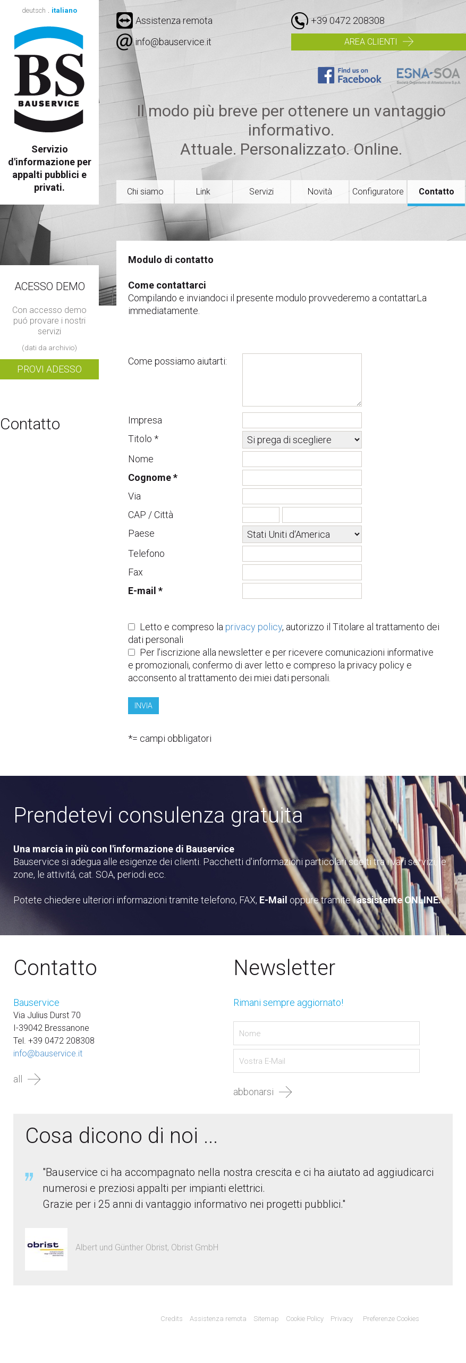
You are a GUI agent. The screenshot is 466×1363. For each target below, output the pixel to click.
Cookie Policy (305, 1319)
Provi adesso (49, 369)
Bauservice (49, 79)
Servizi (261, 192)
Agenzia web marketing (442, 1319)
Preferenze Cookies (391, 1319)
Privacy (342, 1319)
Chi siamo (145, 192)
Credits (171, 1319)
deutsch (34, 10)
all (17, 1079)
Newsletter (284, 968)
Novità (320, 192)
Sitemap (266, 1319)
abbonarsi (253, 1091)
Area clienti (370, 42)
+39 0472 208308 (348, 20)
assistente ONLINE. (399, 899)
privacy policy (253, 626)
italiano (64, 10)
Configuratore (378, 192)
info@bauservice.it (173, 41)
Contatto (436, 192)
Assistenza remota (164, 20)
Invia (143, 705)
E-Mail (273, 899)
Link (203, 192)
